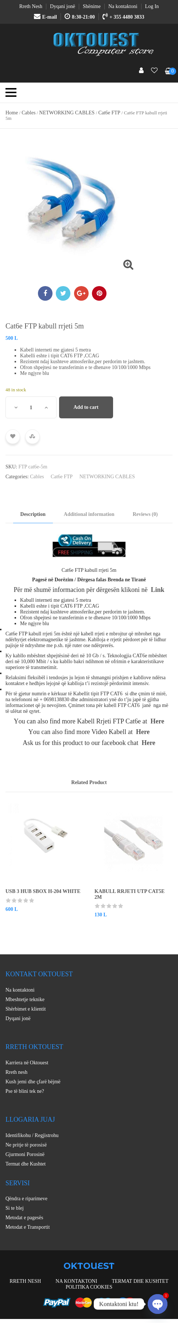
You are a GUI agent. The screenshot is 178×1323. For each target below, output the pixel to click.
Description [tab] (33, 514)
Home (11, 112)
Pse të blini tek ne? (24, 1091)
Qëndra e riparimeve (26, 1198)
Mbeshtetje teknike (24, 999)
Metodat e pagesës (24, 1217)
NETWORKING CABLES (66, 112)
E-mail (45, 17)
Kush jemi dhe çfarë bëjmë (33, 1081)
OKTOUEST (89, 1266)
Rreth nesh (16, 1072)
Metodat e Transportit (27, 1227)
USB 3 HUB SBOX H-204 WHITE (43, 891)
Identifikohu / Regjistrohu (31, 1135)
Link (158, 589)
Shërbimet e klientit (25, 1009)
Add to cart (86, 407)
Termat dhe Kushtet (25, 1164)
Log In (152, 6)
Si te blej (14, 1208)
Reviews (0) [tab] (145, 514)
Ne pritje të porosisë (26, 1145)
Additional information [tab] (89, 514)
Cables (28, 112)
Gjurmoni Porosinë (24, 1154)
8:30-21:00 (80, 17)
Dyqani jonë (18, 1018)
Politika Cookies (89, 1287)
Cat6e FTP (109, 112)
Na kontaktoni (20, 990)
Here (158, 721)
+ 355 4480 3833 (123, 17)
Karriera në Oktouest (26, 1062)
